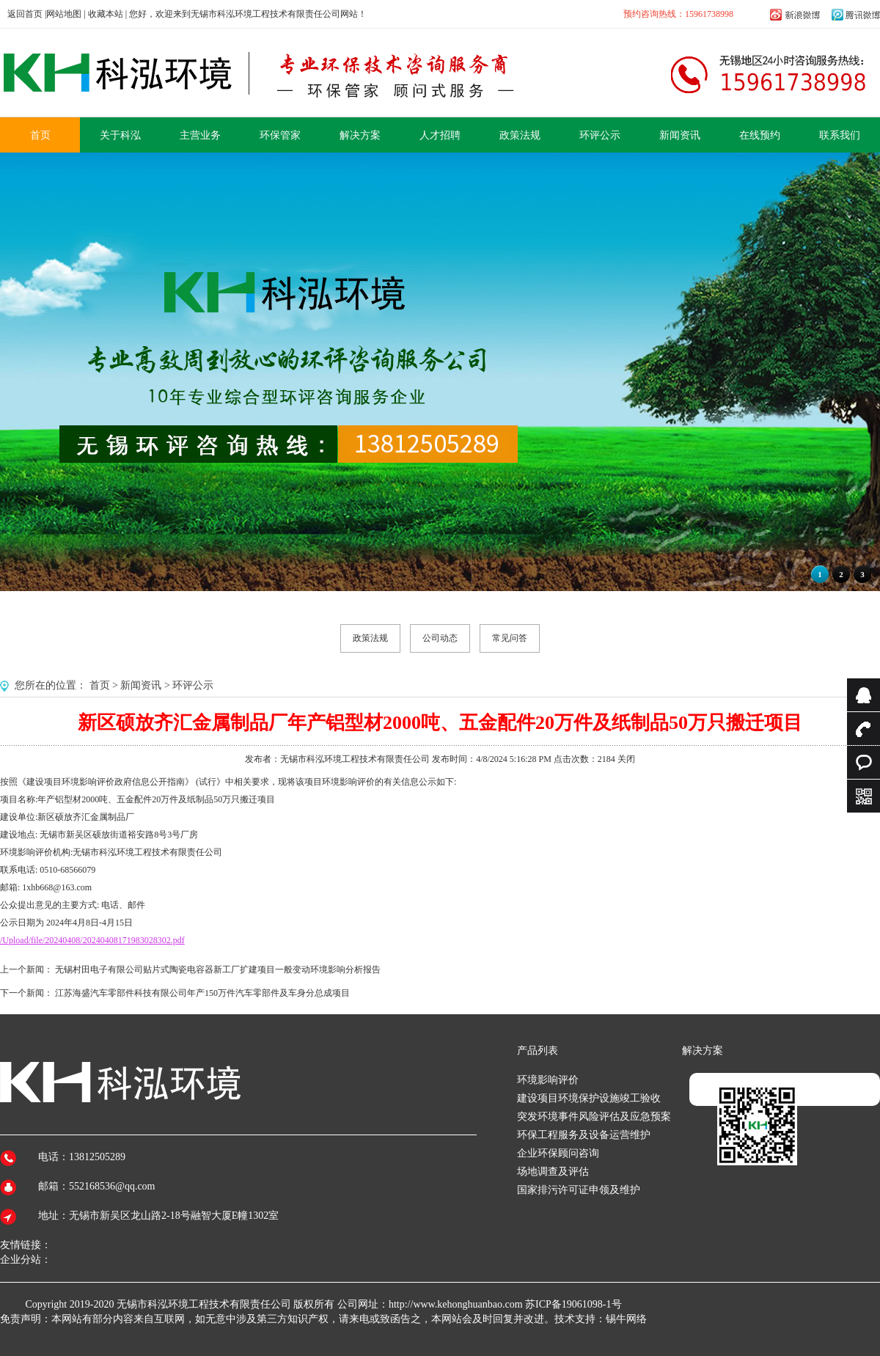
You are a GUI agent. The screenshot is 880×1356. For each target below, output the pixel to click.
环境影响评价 (548, 1079)
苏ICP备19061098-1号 (573, 1304)
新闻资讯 (140, 685)
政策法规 (370, 638)
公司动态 (440, 638)
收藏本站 (105, 14)
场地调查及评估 (553, 1171)
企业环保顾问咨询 (558, 1153)
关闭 (626, 759)
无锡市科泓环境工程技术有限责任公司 (204, 1304)
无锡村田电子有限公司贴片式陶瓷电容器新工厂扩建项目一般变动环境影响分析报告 (218, 969)
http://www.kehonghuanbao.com (456, 1304)
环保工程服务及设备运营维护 (583, 1134)
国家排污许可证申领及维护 (578, 1189)
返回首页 (25, 14)
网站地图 (63, 14)
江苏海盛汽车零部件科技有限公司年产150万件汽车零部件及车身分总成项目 (202, 993)
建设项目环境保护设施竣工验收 (589, 1098)
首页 (99, 685)
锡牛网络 (626, 1318)
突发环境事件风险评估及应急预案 (594, 1116)
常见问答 (509, 638)
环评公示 (192, 685)
